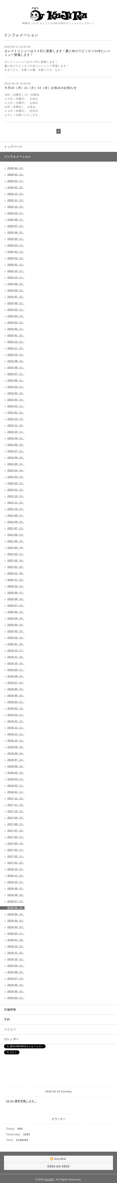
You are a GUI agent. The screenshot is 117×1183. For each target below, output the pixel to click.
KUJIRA (49, 1179)
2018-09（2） (15, 747)
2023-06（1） (15, 380)
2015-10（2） (15, 959)
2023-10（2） (15, 354)
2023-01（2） (15, 412)
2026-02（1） (15, 181)
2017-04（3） (15, 843)
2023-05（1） (15, 386)
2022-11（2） (15, 425)
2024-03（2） (15, 322)
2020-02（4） (15, 637)
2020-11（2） (15, 579)
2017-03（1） (15, 850)
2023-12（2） (15, 341)
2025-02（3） (15, 258)
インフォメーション (17, 156)
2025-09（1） (15, 213)
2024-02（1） (15, 329)
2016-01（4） (15, 940)
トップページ (13, 146)
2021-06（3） (15, 534)
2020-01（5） (15, 644)
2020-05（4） (15, 618)
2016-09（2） (15, 888)
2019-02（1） (15, 714)
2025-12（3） (15, 194)
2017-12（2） (15, 798)
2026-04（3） (15, 168)
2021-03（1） (15, 554)
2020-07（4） (15, 605)
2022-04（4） (15, 470)
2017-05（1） (15, 837)
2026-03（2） (15, 174)
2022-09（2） (15, 438)
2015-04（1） (15, 997)
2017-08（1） (15, 824)
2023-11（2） (15, 348)
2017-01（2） (15, 862)
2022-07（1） (15, 451)
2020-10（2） (15, 586)
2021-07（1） (15, 528)
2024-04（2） (15, 316)
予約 (7, 1019)
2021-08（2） (15, 522)
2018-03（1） (15, 785)
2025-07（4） (15, 226)
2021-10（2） (15, 509)
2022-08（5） (15, 444)
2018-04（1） (15, 779)
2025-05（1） (15, 239)
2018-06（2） (15, 766)
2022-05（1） (15, 464)
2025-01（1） (15, 264)
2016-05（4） (15, 914)
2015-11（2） (15, 952)
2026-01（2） (15, 187)
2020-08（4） (15, 599)
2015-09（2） (15, 965)
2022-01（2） (15, 489)
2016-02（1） (15, 933)
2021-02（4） (15, 560)
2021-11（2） (15, 502)
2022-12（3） (15, 419)
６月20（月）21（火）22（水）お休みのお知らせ (40, 87)
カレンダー (11, 1039)
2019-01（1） (15, 721)
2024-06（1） (15, 303)
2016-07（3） (15, 901)
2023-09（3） (15, 361)
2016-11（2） (15, 875)
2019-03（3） (15, 708)
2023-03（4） (15, 399)
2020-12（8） (15, 573)
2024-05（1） (15, 309)
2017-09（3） (15, 817)
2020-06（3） (15, 612)
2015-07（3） (15, 978)
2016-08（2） (15, 895)
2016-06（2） (15, 907)
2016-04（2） (15, 920)
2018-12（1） (15, 727)
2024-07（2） (15, 296)
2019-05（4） (15, 695)
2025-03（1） (15, 251)
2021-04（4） (15, 547)
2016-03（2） (15, 927)
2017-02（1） (15, 856)
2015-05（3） (15, 991)
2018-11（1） (15, 734)
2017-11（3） (15, 805)
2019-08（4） (15, 676)
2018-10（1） (15, 740)
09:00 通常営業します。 (21, 1101)
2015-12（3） (15, 946)
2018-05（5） (15, 772)
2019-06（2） (15, 689)
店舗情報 (10, 1009)
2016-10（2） (15, 882)
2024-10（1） (15, 277)
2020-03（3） (15, 631)
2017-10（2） (15, 811)
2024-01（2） (15, 335)
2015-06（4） (15, 985)
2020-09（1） (15, 592)
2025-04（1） (15, 245)
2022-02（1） (15, 483)
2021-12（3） (15, 496)
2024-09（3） (15, 284)
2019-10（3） (15, 663)
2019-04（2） (15, 702)
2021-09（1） (15, 515)
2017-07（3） (15, 830)
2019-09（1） (15, 669)
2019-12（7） (15, 650)
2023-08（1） (15, 367)
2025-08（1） (15, 219)
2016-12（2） (15, 869)
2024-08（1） (15, 290)
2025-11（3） (15, 200)
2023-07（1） (15, 374)
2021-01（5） (15, 567)
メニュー (10, 1029)
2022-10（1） (15, 432)
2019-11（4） (15, 657)
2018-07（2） (15, 760)
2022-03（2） (15, 477)
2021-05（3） (15, 541)
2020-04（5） (15, 624)
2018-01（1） (15, 792)
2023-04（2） (15, 393)
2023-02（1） (15, 406)
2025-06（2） (15, 232)
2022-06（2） (15, 457)
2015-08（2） (15, 972)
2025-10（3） (15, 206)
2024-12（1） (15, 271)
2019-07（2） (15, 682)
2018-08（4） (15, 753)
